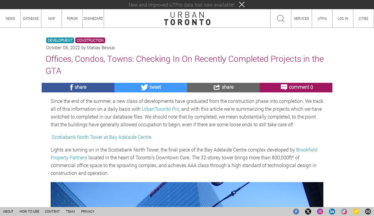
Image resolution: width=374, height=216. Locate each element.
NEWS (10, 18)
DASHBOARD (93, 18)
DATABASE (31, 18)
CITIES (363, 18)
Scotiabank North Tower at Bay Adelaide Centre (101, 137)
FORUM (72, 18)
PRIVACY (87, 211)
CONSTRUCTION (90, 40)
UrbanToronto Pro (160, 109)
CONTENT (52, 211)
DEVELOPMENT (60, 40)
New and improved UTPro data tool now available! (181, 5)
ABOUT (8, 211)
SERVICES (301, 18)
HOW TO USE (29, 211)
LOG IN (343, 18)
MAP (51, 18)
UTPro (322, 18)
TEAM (70, 211)
